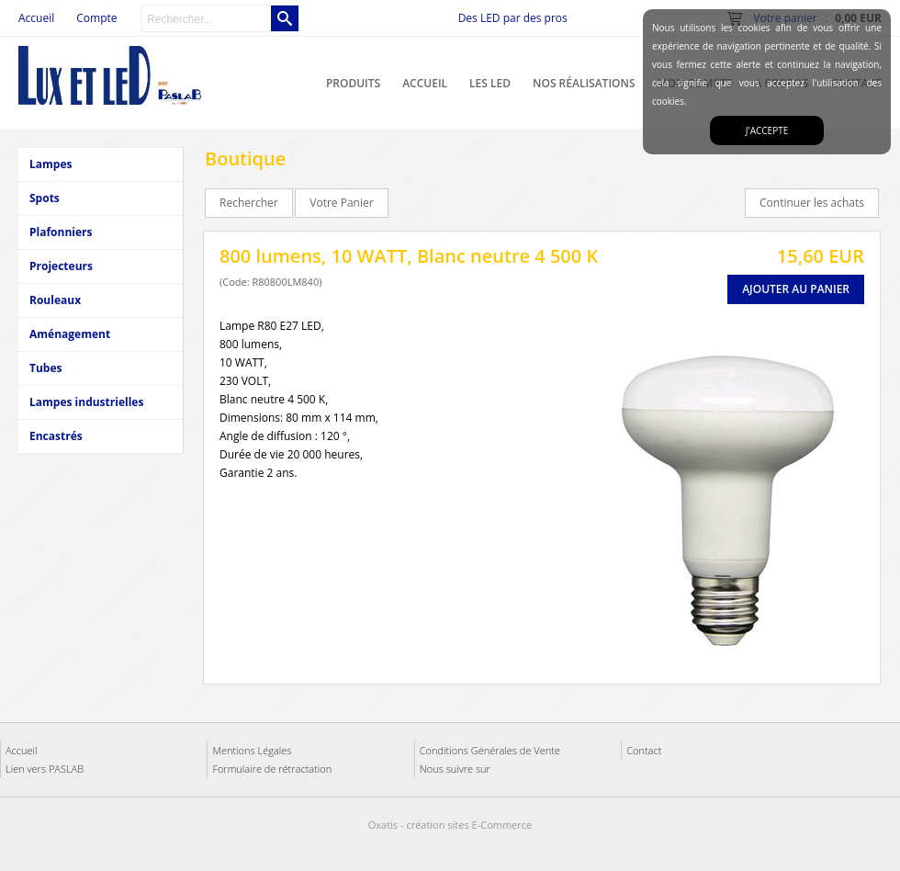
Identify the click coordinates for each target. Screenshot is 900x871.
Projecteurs (61, 266)
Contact (643, 750)
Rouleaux (55, 300)
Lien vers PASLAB (45, 768)
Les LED (490, 83)
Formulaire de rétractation (272, 768)
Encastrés (56, 436)
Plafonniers (60, 232)
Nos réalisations (584, 83)
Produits (353, 83)
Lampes (50, 164)
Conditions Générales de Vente (490, 750)
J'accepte (767, 130)
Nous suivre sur (455, 768)
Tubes (45, 368)
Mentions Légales (251, 750)
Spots (44, 198)
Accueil (424, 83)
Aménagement (69, 334)
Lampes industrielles (86, 402)
